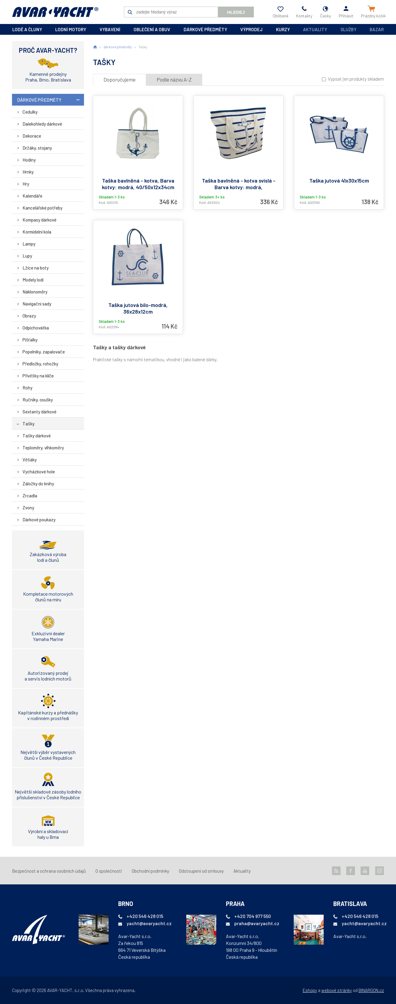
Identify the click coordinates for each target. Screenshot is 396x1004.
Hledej (236, 12)
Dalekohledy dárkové (42, 124)
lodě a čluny (27, 29)
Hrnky (28, 171)
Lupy (27, 255)
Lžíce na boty (35, 267)
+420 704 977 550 (252, 916)
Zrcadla (29, 495)
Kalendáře (32, 195)
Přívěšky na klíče (38, 375)
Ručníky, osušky (37, 399)
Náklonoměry (34, 291)
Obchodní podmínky (150, 871)
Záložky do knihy (38, 483)
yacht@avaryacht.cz (149, 923)
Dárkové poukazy (39, 519)
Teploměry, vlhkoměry (43, 447)
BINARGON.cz (371, 990)
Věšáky (29, 459)
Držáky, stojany (37, 147)
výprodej (251, 29)
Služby (348, 29)
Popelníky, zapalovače (43, 351)
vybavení (110, 29)
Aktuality (315, 29)
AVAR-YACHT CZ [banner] (55, 12)
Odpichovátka (35, 327)
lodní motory (70, 29)
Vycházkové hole (38, 471)
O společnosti (108, 871)
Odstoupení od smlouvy (201, 871)
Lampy (28, 243)
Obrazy (29, 315)
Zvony (28, 507)
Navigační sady (36, 303)
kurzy (283, 29)
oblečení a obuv (152, 29)
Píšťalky (30, 339)
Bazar (377, 29)
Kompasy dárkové (39, 219)
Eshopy (310, 990)
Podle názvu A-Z (174, 79)
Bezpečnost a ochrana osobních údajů (49, 871)
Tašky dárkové (36, 435)
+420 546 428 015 (145, 916)
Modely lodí (33, 279)
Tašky (28, 423)
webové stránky (336, 990)
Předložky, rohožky (40, 363)
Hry (25, 183)
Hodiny (29, 159)
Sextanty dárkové (39, 411)
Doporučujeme (120, 79)
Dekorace (31, 136)
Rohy (27, 387)
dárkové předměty (205, 29)
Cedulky (30, 112)
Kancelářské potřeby (42, 207)
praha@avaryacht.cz (256, 923)
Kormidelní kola (36, 231)
